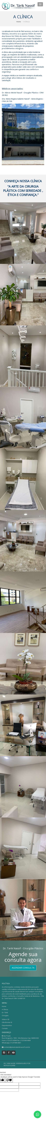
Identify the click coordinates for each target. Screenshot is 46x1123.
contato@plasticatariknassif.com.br (17, 1047)
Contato (5, 1028)
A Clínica (5, 1009)
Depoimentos (7, 1025)
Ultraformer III (7, 1022)
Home (18, 22)
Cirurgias (5, 1015)
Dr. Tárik (5, 1012)
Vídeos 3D (5, 1019)
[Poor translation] (9, 1080)
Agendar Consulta (23, 967)
